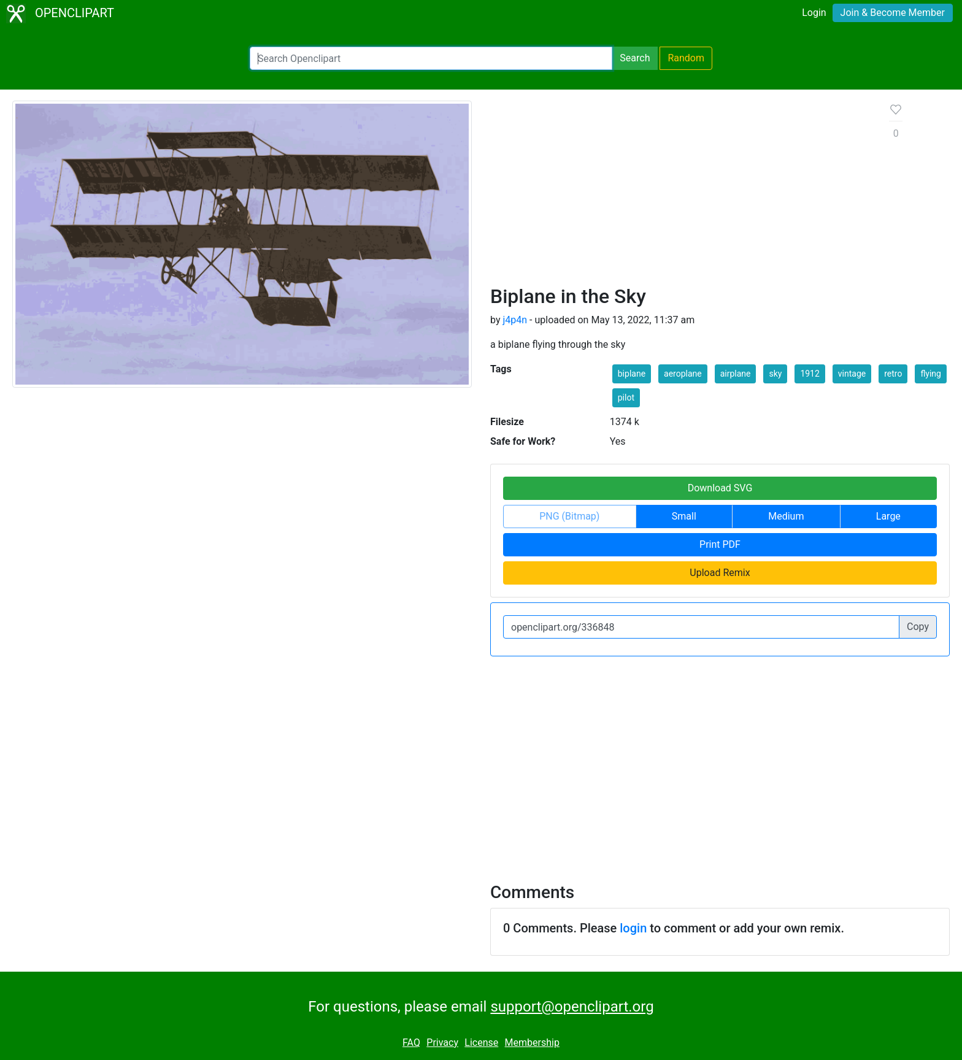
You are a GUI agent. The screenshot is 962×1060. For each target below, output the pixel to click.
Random (686, 58)
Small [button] (684, 516)
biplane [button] (631, 373)
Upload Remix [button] (720, 572)
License (481, 1042)
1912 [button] (809, 373)
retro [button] (893, 373)
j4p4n (514, 320)
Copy (918, 626)
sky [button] (775, 373)
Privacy (442, 1042)
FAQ (411, 1042)
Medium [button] (786, 516)
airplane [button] (735, 373)
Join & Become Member (893, 12)
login (633, 928)
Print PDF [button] (720, 544)
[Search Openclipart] (431, 58)
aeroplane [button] (683, 373)
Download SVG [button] (720, 488)
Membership (532, 1042)
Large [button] (888, 516)
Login (814, 12)
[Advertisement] (680, 192)
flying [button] (930, 373)
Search (635, 58)
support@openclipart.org (571, 1006)
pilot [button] (626, 397)
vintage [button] (852, 373)
